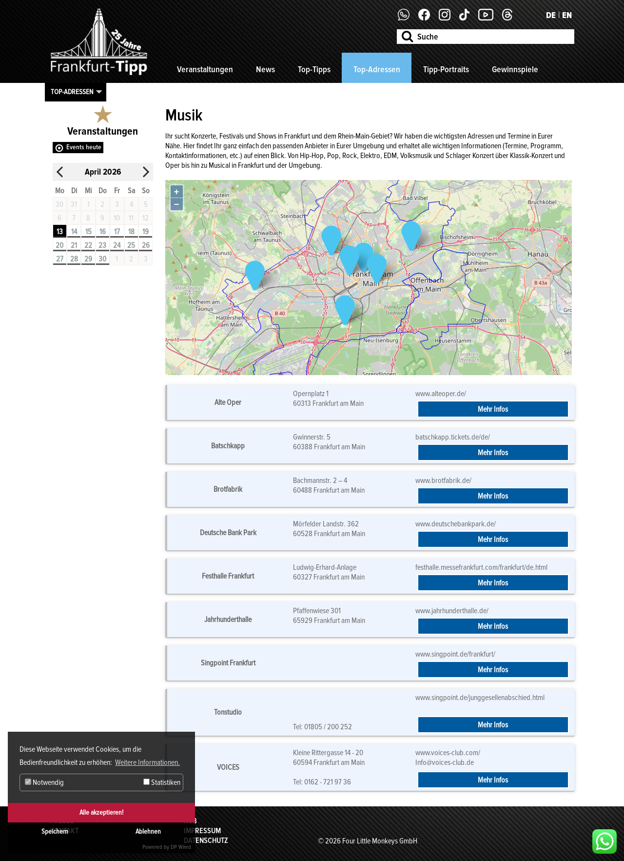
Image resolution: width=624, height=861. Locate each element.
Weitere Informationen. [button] (147, 762)
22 (88, 245)
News (265, 69)
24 (116, 245)
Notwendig (44, 782)
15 (88, 232)
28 (74, 259)
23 (102, 245)
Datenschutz (206, 840)
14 (74, 232)
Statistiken (161, 782)
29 (88, 259)
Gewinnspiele (515, 69)
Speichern (54, 831)
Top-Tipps (314, 69)
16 (102, 232)
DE (551, 15)
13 (60, 232)
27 (59, 259)
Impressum (202, 831)
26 (146, 245)
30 (102, 259)
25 (131, 245)
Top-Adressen (376, 69)
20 (59, 245)
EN (567, 15)
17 (117, 232)
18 (131, 232)
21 (74, 245)
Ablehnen (148, 831)
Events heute (83, 147)
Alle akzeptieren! (101, 812)
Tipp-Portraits (446, 69)
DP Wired (181, 847)
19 (145, 232)
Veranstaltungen (205, 69)
